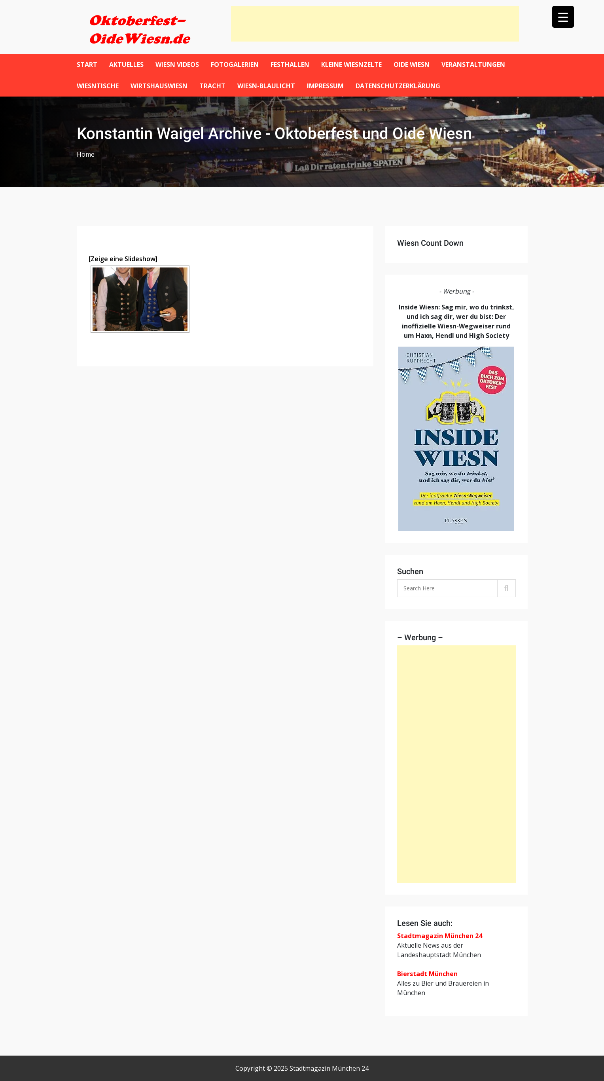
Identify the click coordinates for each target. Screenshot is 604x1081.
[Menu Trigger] (563, 17)
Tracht (212, 86)
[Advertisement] (375, 24)
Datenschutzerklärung (398, 86)
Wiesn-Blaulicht (266, 86)
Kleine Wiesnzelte (351, 64)
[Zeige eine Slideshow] (123, 258)
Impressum (325, 86)
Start (87, 64)
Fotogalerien (235, 64)
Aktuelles (126, 64)
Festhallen (290, 64)
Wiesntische (98, 86)
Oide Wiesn (412, 64)
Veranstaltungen (473, 64)
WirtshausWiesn (159, 86)
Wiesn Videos (177, 64)
